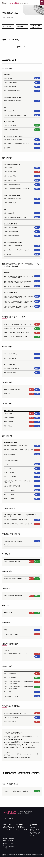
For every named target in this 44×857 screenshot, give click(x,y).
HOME (3, 17)
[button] (42, 2)
